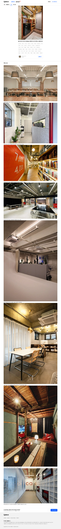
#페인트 (25, 45)
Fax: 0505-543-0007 (35, 522)
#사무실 (20, 43)
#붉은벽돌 (38, 47)
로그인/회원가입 (54, 1)
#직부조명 (39, 49)
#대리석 (29, 49)
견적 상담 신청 (54, 510)
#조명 (33, 49)
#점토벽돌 (20, 49)
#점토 (26, 49)
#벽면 (19, 45)
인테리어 (13, 1)
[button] (56, 66)
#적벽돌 (31, 47)
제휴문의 (49, 1)
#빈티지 (29, 43)
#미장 (22, 47)
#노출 (19, 47)
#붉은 (23, 49)
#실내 (32, 43)
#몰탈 (25, 47)
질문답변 (18, 1)
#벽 (41, 43)
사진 (11, 4)
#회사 (23, 43)
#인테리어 (38, 43)
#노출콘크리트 (38, 45)
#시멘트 (33, 45)
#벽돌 (28, 47)
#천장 (35, 43)
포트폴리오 (7, 4)
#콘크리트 (29, 45)
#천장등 (36, 49)
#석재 (34, 47)
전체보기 (40, 56)
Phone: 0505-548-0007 (28, 522)
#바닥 (22, 45)
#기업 (26, 43)
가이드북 (14, 4)
